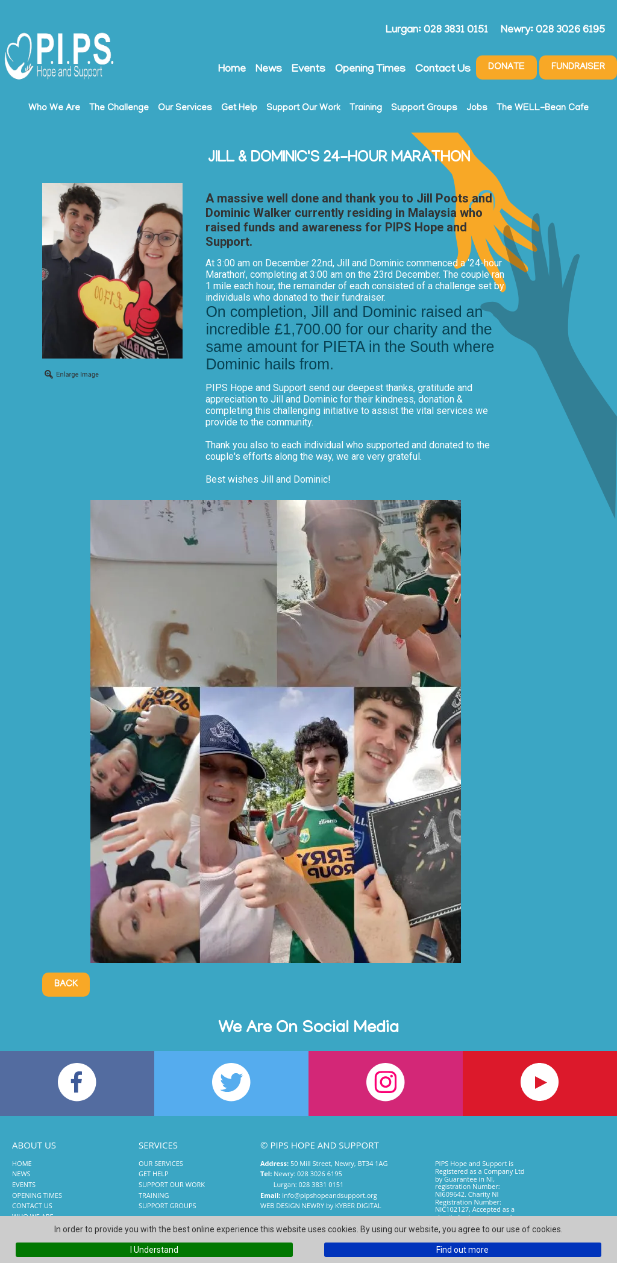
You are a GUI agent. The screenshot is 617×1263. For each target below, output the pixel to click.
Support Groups (424, 108)
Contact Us (443, 70)
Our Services (185, 108)
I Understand (154, 1250)
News (268, 70)
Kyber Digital (358, 1205)
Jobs (476, 108)
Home (232, 70)
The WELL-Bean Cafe (542, 108)
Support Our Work (303, 108)
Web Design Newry (292, 1205)
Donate (506, 67)
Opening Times (370, 70)
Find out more (462, 1250)
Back (66, 984)
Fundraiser (578, 67)
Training (365, 108)
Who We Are (54, 108)
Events (308, 70)
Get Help (239, 108)
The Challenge (119, 108)
